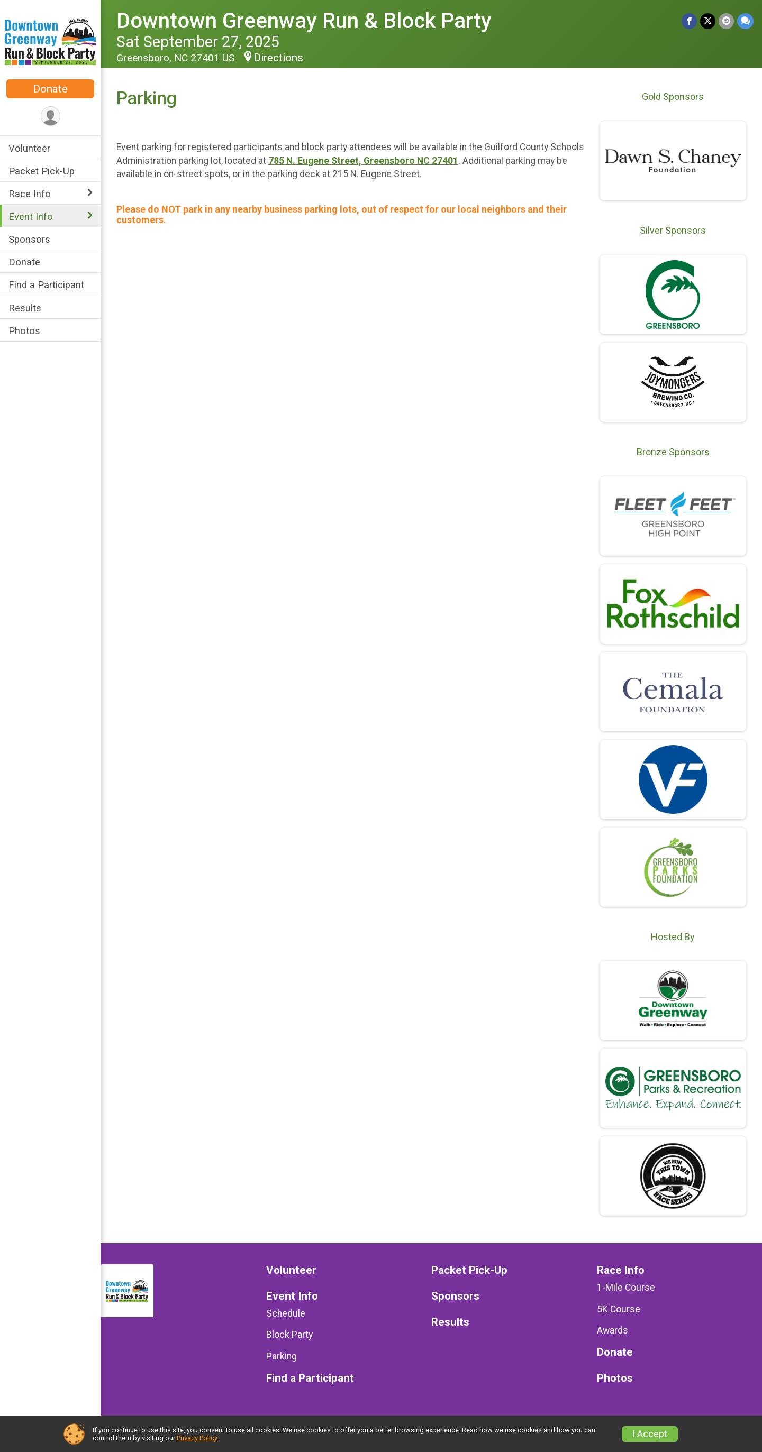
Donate (50, 88)
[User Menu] (50, 116)
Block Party (289, 1334)
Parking (281, 1356)
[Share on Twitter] (707, 21)
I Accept (649, 1434)
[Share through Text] (745, 21)
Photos (24, 330)
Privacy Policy (197, 1438)
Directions (278, 57)
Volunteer (29, 148)
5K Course (618, 1309)
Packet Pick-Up (41, 171)
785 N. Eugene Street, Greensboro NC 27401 (363, 160)
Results (24, 308)
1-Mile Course (626, 1287)
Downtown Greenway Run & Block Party (304, 20)
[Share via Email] (726, 21)
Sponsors (29, 239)
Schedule (285, 1313)
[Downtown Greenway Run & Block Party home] (50, 40)
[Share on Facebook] (689, 21)
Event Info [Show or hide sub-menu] (30, 216)
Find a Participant (46, 284)
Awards (612, 1330)
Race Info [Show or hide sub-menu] (29, 193)
